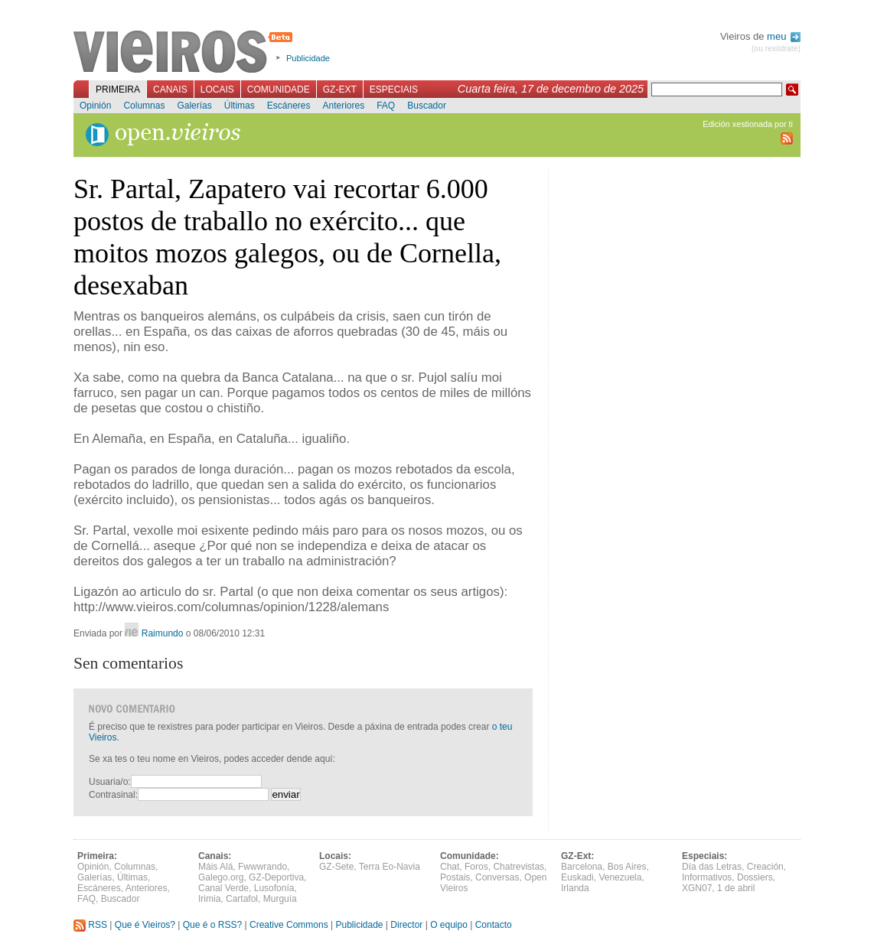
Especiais (394, 89)
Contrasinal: (113, 794)
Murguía (280, 898)
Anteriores (343, 105)
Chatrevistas (518, 866)
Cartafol (242, 898)
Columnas (144, 105)
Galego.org (220, 877)
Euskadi (577, 877)
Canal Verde (223, 888)
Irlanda (575, 888)
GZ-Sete (336, 866)
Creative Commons (288, 924)
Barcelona (581, 866)
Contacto (493, 924)
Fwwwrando (262, 866)
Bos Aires (627, 866)
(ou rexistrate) (776, 48)
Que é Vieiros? (145, 924)
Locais (217, 89)
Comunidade (278, 89)
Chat (449, 866)
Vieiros (185, 53)
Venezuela (619, 877)
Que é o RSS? (212, 924)
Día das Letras (712, 866)
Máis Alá (215, 866)
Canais (170, 89)
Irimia (209, 898)
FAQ (386, 105)
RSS (90, 924)
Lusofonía (274, 888)
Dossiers (755, 877)
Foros (476, 866)
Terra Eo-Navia (389, 866)
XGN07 (697, 888)
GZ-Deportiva (276, 877)
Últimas (239, 105)
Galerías (194, 105)
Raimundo (163, 633)
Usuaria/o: (110, 781)
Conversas (497, 877)
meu (784, 36)
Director (406, 924)
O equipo (449, 924)
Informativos (707, 877)
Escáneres (289, 105)
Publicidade (308, 58)
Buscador (426, 105)
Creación (765, 866)
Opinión (95, 105)
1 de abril (736, 888)
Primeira (118, 89)
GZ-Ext (340, 89)
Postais (455, 877)
